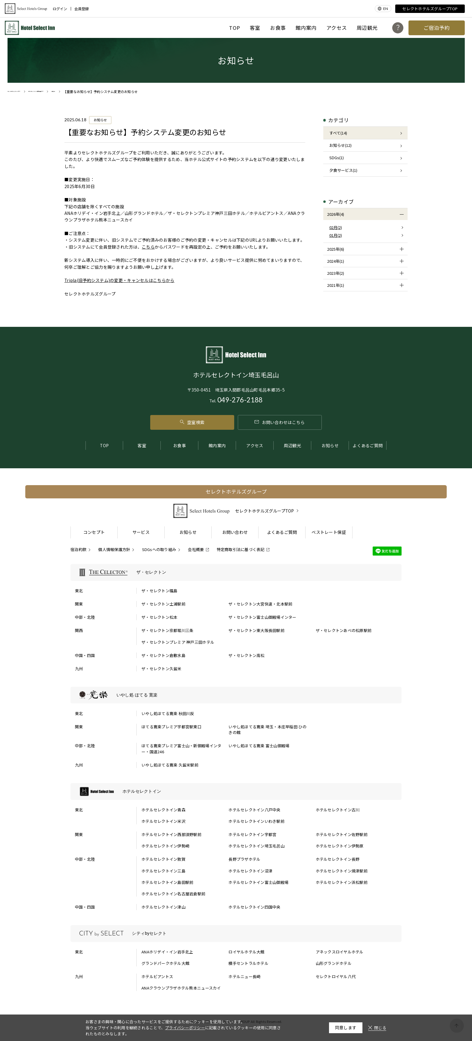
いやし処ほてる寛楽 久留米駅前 (169, 765)
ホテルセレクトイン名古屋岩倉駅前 (173, 894)
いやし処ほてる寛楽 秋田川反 (167, 713)
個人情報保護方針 (114, 549)
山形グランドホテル (334, 963)
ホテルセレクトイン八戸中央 (254, 810)
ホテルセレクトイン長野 (338, 859)
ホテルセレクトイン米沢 (163, 821)
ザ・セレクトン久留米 (161, 668)
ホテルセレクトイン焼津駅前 (342, 871)
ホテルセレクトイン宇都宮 (252, 834)
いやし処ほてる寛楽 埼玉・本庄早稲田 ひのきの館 (267, 730)
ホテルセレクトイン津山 (163, 907)
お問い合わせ (235, 532)
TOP (234, 27)
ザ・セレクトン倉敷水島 (163, 655)
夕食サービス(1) (343, 170)
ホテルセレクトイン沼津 (250, 871)
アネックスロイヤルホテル (340, 952)
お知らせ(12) (340, 145)
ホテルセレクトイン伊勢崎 (165, 846)
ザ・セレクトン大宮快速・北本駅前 (260, 604)
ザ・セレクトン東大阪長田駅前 (256, 630)
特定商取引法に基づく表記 (241, 549)
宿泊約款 (78, 549)
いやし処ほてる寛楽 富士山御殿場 (258, 745)
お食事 (278, 27)
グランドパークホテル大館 (165, 963)
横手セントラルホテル (248, 963)
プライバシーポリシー (185, 1027)
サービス (141, 532)
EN (385, 8)
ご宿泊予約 (437, 27)
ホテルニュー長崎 (244, 976)
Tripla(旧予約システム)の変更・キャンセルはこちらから (119, 280)
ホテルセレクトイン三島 (163, 871)
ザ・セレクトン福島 (159, 590)
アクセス (336, 27)
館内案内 (306, 27)
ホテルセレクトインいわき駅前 (256, 821)
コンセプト (94, 532)
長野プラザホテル (244, 859)
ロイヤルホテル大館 (246, 952)
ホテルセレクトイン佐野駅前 (342, 834)
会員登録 (81, 9)
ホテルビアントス (157, 976)
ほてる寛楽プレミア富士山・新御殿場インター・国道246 (181, 748)
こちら (148, 247)
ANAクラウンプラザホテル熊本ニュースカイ (181, 988)
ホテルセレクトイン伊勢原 (340, 846)
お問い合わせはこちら (280, 422)
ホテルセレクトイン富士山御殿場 (258, 882)
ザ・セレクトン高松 (246, 655)
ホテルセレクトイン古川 (338, 810)
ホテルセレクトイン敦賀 (163, 859)
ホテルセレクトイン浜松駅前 (342, 882)
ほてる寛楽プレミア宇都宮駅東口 (171, 727)
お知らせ (330, 445)
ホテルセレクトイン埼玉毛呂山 (256, 846)
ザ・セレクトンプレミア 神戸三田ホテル (177, 642)
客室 (255, 27)
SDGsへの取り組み (159, 549)
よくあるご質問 (367, 445)
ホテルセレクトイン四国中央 (254, 907)
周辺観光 (367, 27)
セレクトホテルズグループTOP (430, 8)
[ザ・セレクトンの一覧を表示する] (236, 572)
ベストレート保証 (329, 532)
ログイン (60, 9)
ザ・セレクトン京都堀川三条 (167, 630)
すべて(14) (338, 133)
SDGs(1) (336, 157)
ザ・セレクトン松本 (159, 617)
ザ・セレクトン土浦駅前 (163, 604)
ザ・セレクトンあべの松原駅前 (344, 630)
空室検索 (192, 422)
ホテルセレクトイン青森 (163, 810)
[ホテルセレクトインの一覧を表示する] (236, 791)
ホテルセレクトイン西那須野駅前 (171, 834)
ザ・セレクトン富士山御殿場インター (262, 617)
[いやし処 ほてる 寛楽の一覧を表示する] (236, 695)
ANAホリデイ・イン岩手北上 (167, 952)
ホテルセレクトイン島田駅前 (167, 882)
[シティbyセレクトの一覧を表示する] (236, 933)
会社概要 (196, 549)
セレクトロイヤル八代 (336, 976)
